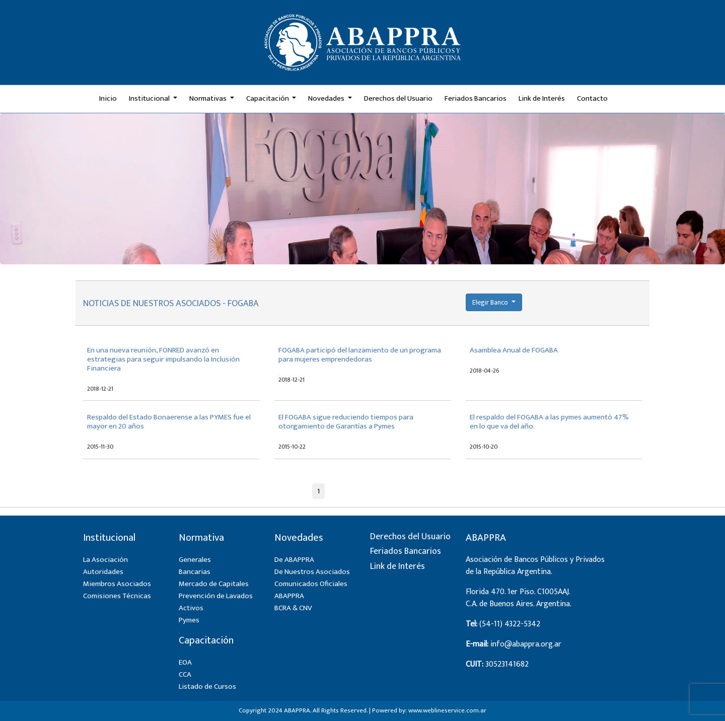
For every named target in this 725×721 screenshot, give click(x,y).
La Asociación (105, 559)
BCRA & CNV (293, 608)
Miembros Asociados (117, 584)
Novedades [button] (327, 98)
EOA (185, 662)
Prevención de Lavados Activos (216, 602)
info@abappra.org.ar (525, 644)
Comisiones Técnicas (117, 596)
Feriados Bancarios (475, 98)
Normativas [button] (208, 98)
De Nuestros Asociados (312, 571)
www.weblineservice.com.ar (447, 710)
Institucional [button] (150, 98)
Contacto (592, 98)
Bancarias (194, 571)
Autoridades (103, 571)
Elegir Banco (491, 302)
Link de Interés (542, 98)
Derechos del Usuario (398, 98)
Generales (195, 559)
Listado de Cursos (207, 686)
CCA (185, 674)
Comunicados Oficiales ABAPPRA (310, 590)
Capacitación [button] (268, 98)
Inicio (108, 98)
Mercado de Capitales (214, 584)
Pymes (189, 620)
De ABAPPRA (294, 559)
